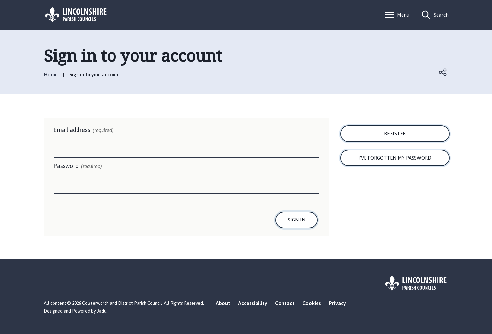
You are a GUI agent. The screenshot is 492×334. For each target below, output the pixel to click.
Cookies (311, 303)
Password (78, 166)
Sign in (296, 219)
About (223, 303)
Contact (284, 303)
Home (51, 74)
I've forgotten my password (394, 158)
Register (395, 133)
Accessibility (252, 303)
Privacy (337, 303)
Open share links (443, 72)
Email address (84, 130)
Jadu (102, 311)
